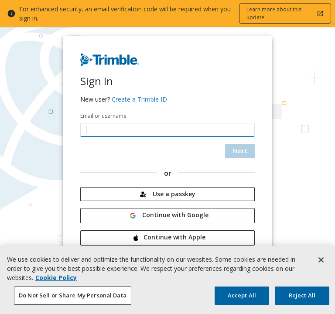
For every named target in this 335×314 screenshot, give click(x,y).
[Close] (321, 260)
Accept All (242, 296)
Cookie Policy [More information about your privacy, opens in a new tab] (56, 278)
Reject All (302, 296)
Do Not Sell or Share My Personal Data (72, 296)
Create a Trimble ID (139, 99)
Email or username (103, 115)
